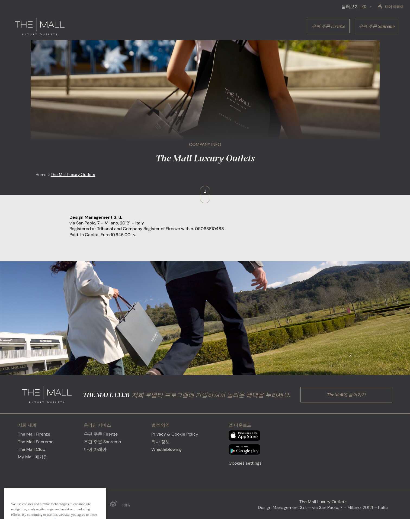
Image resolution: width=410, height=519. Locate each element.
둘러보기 (350, 7)
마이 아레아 (95, 449)
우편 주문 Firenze (101, 434)
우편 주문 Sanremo (102, 442)
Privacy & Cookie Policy (174, 434)
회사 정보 (160, 442)
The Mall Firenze (34, 434)
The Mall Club (31, 449)
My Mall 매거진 (33, 457)
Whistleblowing (166, 449)
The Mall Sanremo (35, 442)
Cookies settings (245, 463)
